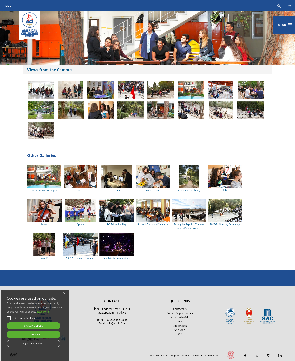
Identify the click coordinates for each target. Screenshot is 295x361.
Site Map (179, 330)
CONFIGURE (33, 334)
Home (7, 5)
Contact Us (180, 309)
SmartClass (180, 325)
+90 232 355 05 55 (116, 320)
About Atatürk (179, 317)
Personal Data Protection (205, 355)
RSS (179, 334)
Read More (43, 311)
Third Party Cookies (21, 318)
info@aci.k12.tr (116, 323)
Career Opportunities (179, 313)
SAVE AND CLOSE (33, 325)
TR (289, 6)
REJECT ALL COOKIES (33, 343)
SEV (180, 321)
